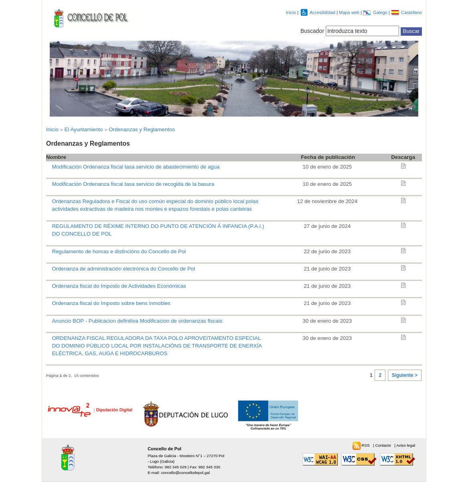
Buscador (312, 31)
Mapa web (350, 12)
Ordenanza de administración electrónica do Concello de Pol (123, 269)
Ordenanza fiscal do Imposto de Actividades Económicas (119, 286)
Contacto (383, 445)
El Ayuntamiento (84, 129)
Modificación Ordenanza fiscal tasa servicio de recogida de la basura (133, 184)
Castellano (411, 12)
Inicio (291, 12)
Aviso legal (405, 445)
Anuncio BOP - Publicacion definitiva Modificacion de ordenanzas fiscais (137, 321)
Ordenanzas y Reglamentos (142, 129)
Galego (381, 12)
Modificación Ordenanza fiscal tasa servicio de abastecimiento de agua (136, 167)
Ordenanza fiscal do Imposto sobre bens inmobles (111, 303)
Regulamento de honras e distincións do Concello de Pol (119, 251)
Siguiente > (405, 375)
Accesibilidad (323, 12)
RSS (366, 445)
